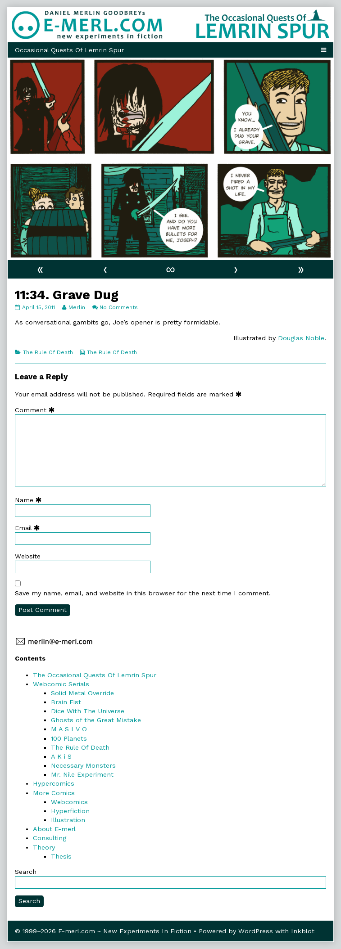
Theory (44, 847)
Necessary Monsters (83, 765)
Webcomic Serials (61, 684)
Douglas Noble (301, 338)
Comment (37, 410)
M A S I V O (69, 729)
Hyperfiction (70, 810)
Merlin (76, 307)
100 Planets (69, 738)
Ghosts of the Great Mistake (96, 720)
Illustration (68, 819)
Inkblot (302, 931)
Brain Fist (66, 702)
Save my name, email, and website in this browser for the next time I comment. (143, 593)
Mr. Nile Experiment (82, 774)
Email (29, 527)
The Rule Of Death (48, 352)
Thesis (61, 856)
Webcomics (69, 801)
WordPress (255, 931)
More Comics (54, 792)
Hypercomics (53, 783)
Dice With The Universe (87, 711)
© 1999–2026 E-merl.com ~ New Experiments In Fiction (103, 931)
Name (30, 500)
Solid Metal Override (82, 693)
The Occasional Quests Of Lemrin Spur (94, 675)
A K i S (61, 756)
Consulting (49, 837)
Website (28, 556)
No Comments (119, 307)
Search (25, 871)
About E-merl (54, 828)
